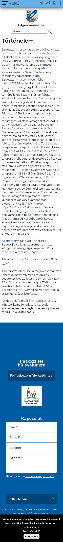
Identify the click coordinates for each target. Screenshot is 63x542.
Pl (42, 3)
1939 (12, 184)
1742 (43, 166)
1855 (33, 162)
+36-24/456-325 (54, 3)
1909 (20, 177)
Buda (13, 102)
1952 (57, 188)
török (7, 106)
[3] (8, 263)
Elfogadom (31, 536)
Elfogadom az (32, 476)
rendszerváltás (14, 240)
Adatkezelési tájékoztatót (40, 476)
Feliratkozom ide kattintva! (31, 375)
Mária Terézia (42, 143)
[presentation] (29, 487)
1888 (21, 169)
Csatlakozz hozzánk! (60, 3)
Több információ (31, 531)
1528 (33, 90)
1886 (23, 151)
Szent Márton (34, 72)
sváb (24, 139)
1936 (45, 177)
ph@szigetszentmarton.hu (48, 3)
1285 (15, 83)
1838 (43, 147)
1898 (22, 173)
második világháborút (28, 218)
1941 (24, 203)
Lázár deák (21, 90)
